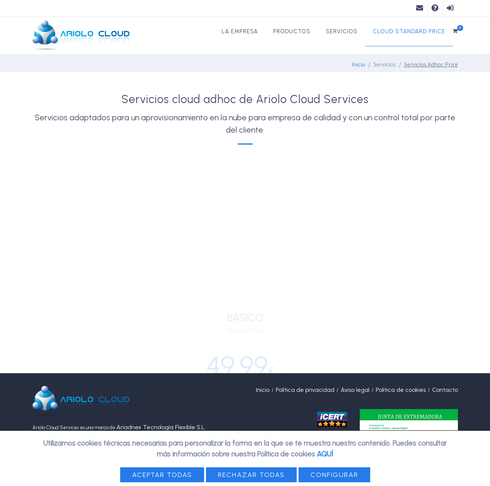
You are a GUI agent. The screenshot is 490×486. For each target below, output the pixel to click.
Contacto (445, 389)
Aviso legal (355, 389)
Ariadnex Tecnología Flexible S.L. (161, 427)
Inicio (358, 64)
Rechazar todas (251, 475)
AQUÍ (325, 454)
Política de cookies (401, 389)
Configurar (334, 475)
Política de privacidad (305, 389)
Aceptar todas (162, 475)
